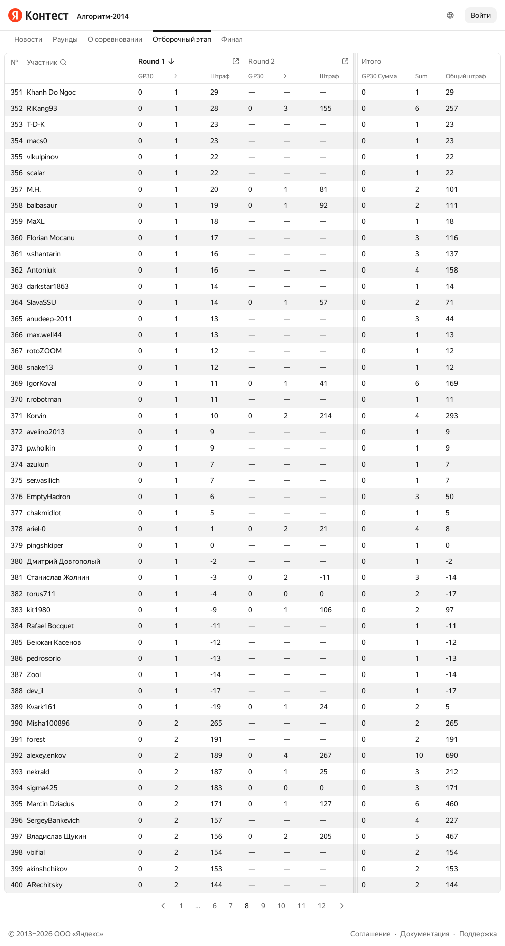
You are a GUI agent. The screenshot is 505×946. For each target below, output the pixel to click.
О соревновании (115, 39)
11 (301, 906)
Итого (376, 61)
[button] (47, 62)
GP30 (151, 76)
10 (281, 906)
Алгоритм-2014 (103, 16)
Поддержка (478, 934)
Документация (424, 934)
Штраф (225, 76)
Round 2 (266, 61)
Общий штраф (471, 76)
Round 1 (156, 61)
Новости (28, 39)
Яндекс (87, 934)
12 (322, 906)
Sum (426, 76)
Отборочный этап (182, 39)
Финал (232, 39)
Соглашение (370, 934)
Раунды (65, 39)
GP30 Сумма (384, 76)
